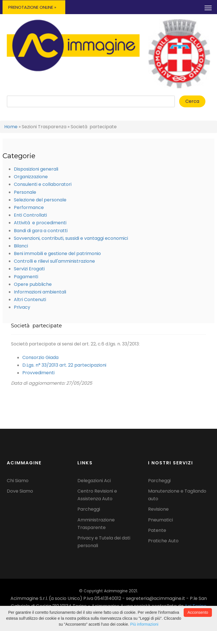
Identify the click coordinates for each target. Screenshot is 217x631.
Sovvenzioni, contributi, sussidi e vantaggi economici (71, 238)
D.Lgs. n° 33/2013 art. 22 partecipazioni (64, 367)
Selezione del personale (40, 200)
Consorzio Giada (40, 360)
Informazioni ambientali (40, 292)
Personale (25, 192)
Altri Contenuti (30, 299)
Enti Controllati (30, 215)
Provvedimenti (38, 375)
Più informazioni (144, 624)
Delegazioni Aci (94, 480)
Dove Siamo (20, 491)
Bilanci (21, 246)
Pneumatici (160, 520)
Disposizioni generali (36, 169)
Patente (157, 530)
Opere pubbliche (33, 284)
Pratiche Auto (163, 541)
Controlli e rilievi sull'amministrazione (54, 261)
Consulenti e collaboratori (42, 184)
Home (11, 126)
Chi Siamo (18, 480)
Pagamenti (26, 276)
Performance (29, 207)
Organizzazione (31, 176)
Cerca (192, 101)
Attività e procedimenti (40, 222)
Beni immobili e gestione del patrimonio (57, 253)
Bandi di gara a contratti (41, 230)
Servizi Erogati (29, 269)
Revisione (158, 509)
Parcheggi (88, 509)
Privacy (22, 307)
